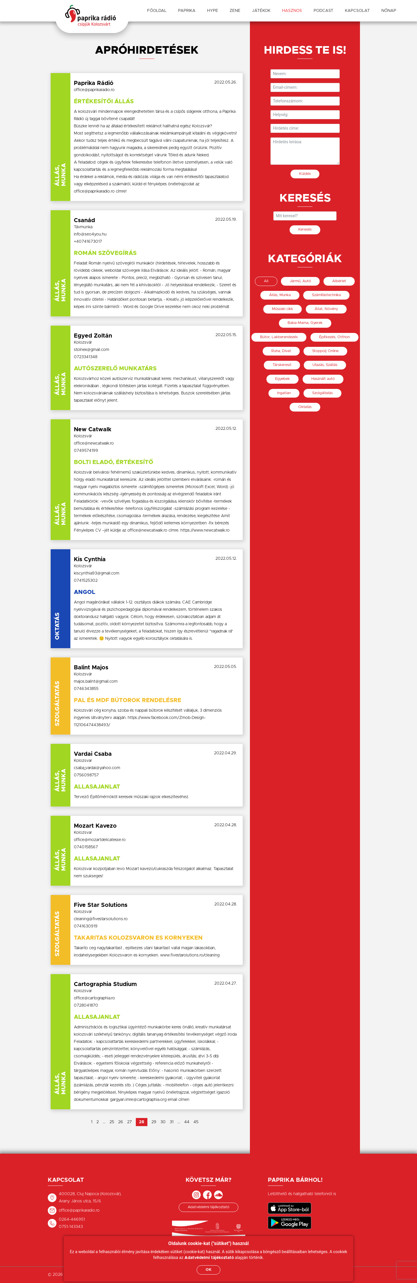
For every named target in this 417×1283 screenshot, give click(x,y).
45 (195, 1122)
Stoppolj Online (325, 351)
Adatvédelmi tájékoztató (208, 1207)
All (266, 281)
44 (186, 1122)
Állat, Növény (326, 309)
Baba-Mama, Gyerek (305, 323)
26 (120, 1122)
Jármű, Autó (300, 281)
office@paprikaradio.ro (79, 1210)
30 (163, 1122)
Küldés (305, 174)
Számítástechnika (326, 295)
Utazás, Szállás (324, 365)
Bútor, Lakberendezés (279, 337)
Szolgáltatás (322, 393)
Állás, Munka (280, 295)
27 (129, 1122)
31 (171, 1122)
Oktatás (305, 407)
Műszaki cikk (282, 309)
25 (111, 1122)
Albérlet (339, 281)
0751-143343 (71, 1227)
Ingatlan (284, 393)
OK (208, 1270)
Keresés (305, 229)
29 (153, 1122)
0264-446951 (72, 1219)
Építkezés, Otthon (334, 337)
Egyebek (282, 379)
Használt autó (323, 379)
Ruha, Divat (281, 351)
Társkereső (281, 365)
